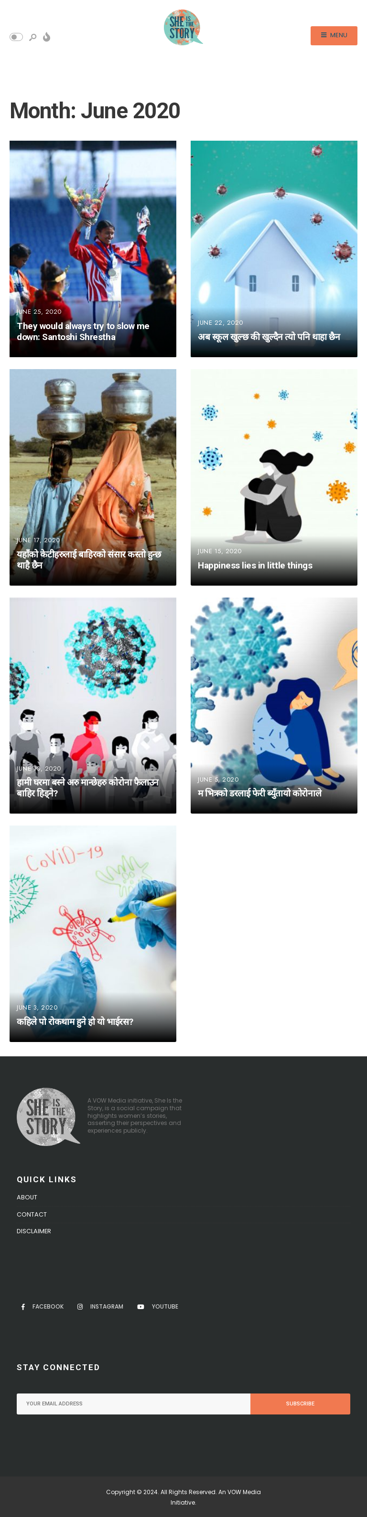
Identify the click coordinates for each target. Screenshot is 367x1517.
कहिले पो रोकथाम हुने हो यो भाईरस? (75, 1021)
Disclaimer (34, 1231)
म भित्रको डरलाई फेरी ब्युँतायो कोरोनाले (259, 793)
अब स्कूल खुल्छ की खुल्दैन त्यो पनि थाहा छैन (269, 336)
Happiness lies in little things (255, 565)
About (27, 1197)
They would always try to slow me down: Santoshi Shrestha (83, 331)
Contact (32, 1214)
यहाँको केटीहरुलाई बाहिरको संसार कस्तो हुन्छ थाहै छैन (89, 560)
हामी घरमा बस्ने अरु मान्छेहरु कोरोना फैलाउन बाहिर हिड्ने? (88, 788)
